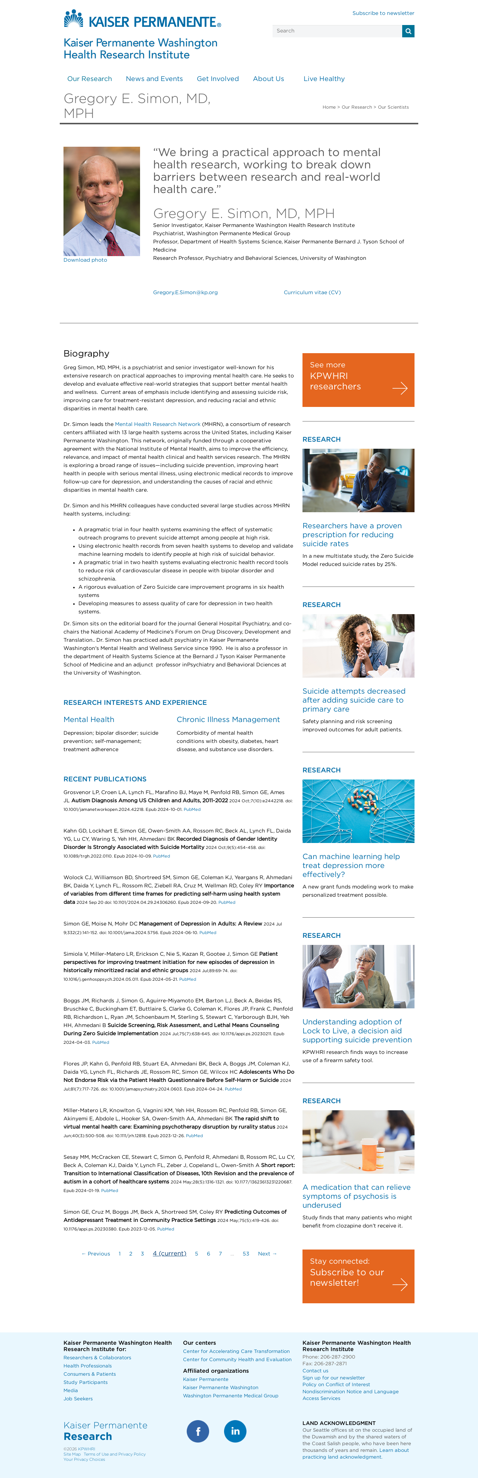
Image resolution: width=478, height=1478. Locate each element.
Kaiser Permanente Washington (220, 1387)
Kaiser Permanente (206, 1379)
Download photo (85, 260)
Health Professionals (87, 1366)
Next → (267, 1254)
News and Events (154, 79)
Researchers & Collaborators (97, 1358)
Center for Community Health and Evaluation (237, 1359)
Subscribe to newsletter (384, 13)
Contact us (315, 1371)
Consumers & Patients (89, 1374)
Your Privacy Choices (84, 1459)
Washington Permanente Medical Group (231, 1396)
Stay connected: (340, 1261)
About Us (268, 79)
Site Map (72, 1454)
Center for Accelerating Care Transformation (236, 1351)
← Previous (95, 1254)
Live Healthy (324, 79)
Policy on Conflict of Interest (336, 1384)
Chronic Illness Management (228, 720)
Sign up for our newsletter (333, 1378)
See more (327, 365)
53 (246, 1254)
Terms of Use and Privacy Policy (115, 1454)
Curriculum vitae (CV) (312, 292)
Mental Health (88, 720)
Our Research (89, 79)
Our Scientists (393, 107)
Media (70, 1390)
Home (329, 107)
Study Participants (85, 1382)
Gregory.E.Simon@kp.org (185, 292)
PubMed (192, 810)
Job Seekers (78, 1399)
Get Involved (218, 79)
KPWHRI (86, 1449)
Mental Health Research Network (158, 424)
